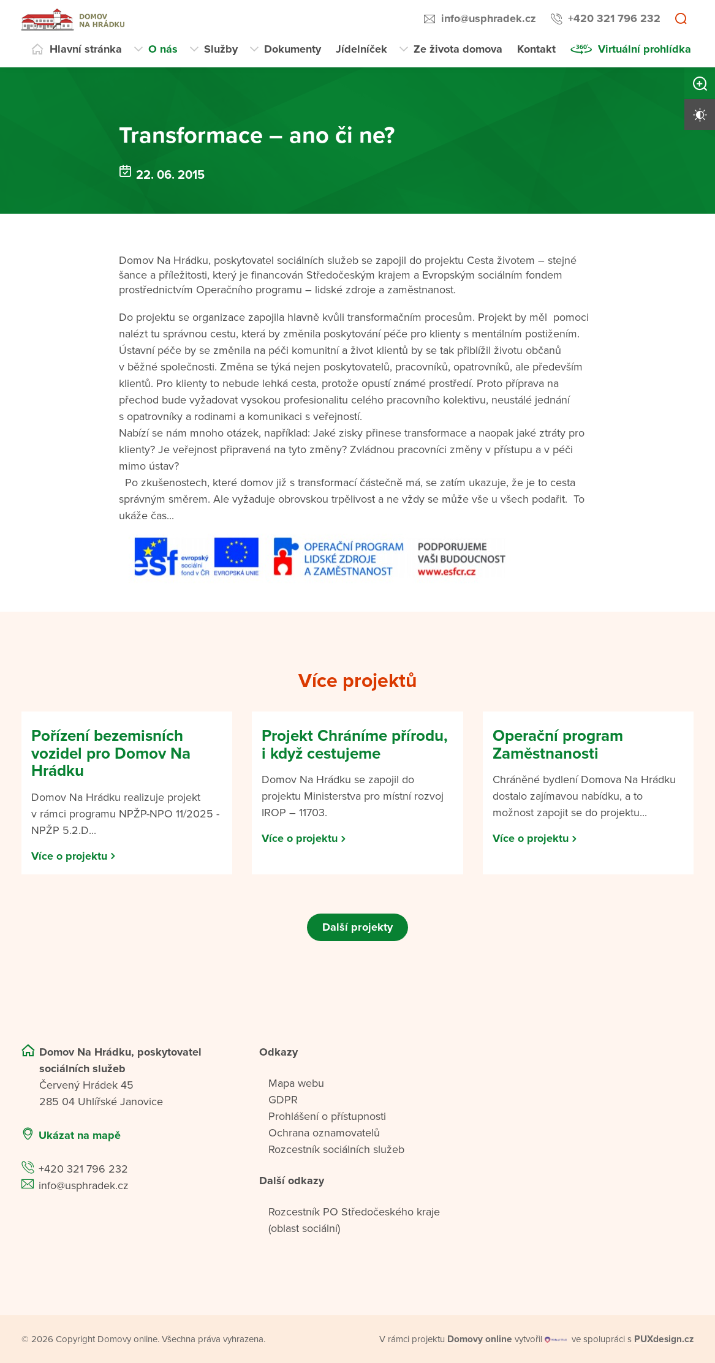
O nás (163, 49)
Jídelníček (361, 49)
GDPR (283, 1099)
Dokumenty (292, 49)
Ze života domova (458, 49)
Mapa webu (296, 1083)
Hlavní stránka (86, 49)
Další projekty (357, 927)
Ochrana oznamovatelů (324, 1133)
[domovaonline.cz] (479, 1339)
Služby (221, 49)
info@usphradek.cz (488, 18)
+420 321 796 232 (614, 18)
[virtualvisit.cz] (556, 1339)
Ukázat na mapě (80, 1135)
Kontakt (536, 49)
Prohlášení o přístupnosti (327, 1116)
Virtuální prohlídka (644, 49)
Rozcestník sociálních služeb (336, 1149)
